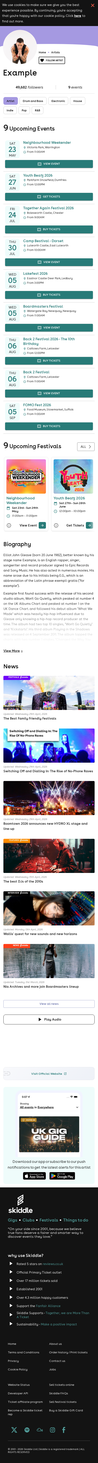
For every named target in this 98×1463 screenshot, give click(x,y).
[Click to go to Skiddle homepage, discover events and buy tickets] (20, 1203)
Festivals (49, 1220)
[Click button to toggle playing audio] (49, 1019)
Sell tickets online (61, 1385)
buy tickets (49, 229)
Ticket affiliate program (25, 1402)
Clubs (28, 1220)
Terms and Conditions (23, 1352)
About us (55, 1344)
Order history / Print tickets (68, 1352)
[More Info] (8, 525)
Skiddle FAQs (58, 1393)
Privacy (13, 1361)
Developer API (18, 1393)
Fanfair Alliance (48, 1306)
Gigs (12, 1220)
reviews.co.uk (53, 1264)
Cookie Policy (18, 1369)
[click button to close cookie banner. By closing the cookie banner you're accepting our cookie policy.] (92, 5)
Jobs (52, 1369)
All (85, 447)
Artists (55, 52)
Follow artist (52, 60)
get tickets (49, 197)
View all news (49, 1004)
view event (49, 164)
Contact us (57, 1361)
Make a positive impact (59, 1324)
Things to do (75, 1220)
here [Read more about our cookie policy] (77, 15)
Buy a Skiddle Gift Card (66, 1410)
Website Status (19, 1385)
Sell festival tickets (63, 1402)
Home (42, 52)
